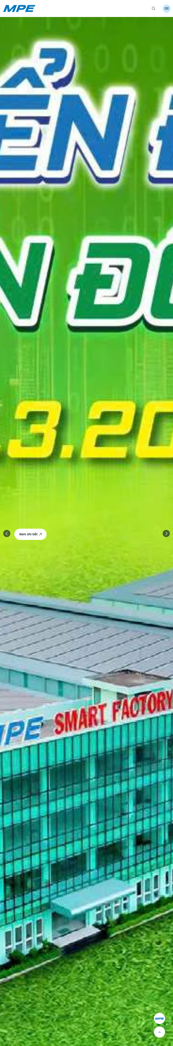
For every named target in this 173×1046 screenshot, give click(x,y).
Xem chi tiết (30, 534)
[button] (166, 533)
